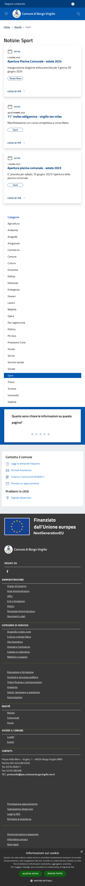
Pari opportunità (16, 322)
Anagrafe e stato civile (19, 632)
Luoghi (10, 737)
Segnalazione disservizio (20, 809)
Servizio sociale (16, 362)
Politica (11, 329)
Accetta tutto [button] (30, 873)
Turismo (12, 389)
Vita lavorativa (15, 642)
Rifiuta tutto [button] (55, 873)
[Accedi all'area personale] (73, 4)
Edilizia (11, 276)
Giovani (12, 296)
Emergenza (14, 289)
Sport (10, 375)
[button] (42, 880)
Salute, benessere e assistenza (23, 692)
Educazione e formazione (20, 672)
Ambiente (13, 230)
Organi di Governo (16, 586)
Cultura (12, 263)
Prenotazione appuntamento (22, 804)
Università (13, 395)
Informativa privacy (17, 839)
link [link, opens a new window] (72, 867)
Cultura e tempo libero (19, 637)
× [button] (81, 852)
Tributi (11, 382)
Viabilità (12, 402)
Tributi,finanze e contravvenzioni (24, 682)
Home (7, 27)
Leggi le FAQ (13, 814)
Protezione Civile (16, 342)
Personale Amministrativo (21, 611)
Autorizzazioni (14, 697)
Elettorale (13, 283)
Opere (11, 316)
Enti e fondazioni (16, 601)
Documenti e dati (16, 616)
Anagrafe (12, 237)
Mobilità (12, 309)
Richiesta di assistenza (19, 819)
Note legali (13, 844)
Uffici (10, 596)
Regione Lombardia (15, 4)
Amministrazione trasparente (22, 834)
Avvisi (10, 723)
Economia (13, 270)
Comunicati (13, 718)
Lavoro (11, 303)
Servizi (11, 356)
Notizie (14, 51)
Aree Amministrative (18, 591)
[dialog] (42, 867)
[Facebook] (7, 571)
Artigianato (14, 243)
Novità (18, 27)
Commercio (14, 250)
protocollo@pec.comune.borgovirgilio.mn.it (31, 774)
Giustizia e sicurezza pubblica (22, 677)
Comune (12, 256)
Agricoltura (14, 223)
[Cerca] (78, 14)
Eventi (10, 742)
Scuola (11, 349)
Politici (10, 606)
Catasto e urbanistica (18, 652)
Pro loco (12, 336)
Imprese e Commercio (18, 647)
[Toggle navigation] (6, 13)
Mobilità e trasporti (17, 657)
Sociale (11, 369)
